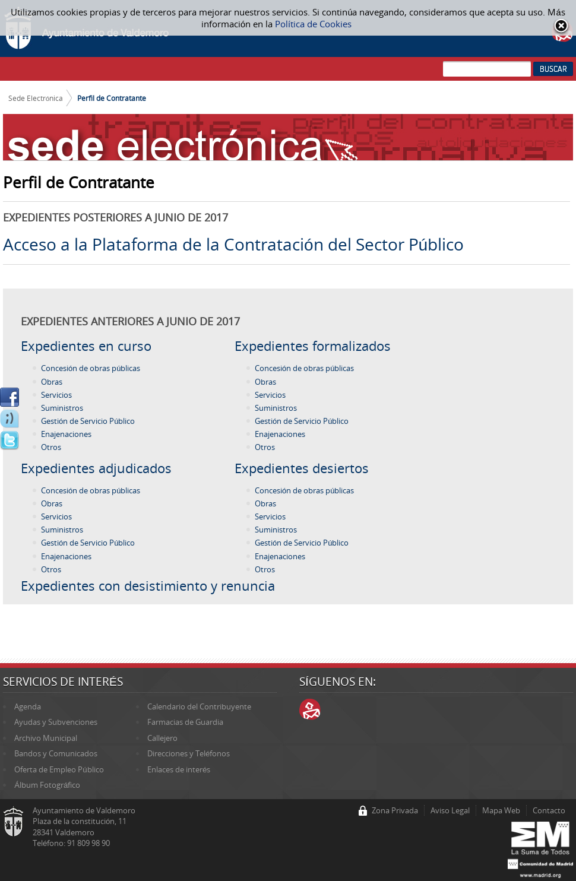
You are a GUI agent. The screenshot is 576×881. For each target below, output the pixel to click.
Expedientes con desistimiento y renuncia (148, 585)
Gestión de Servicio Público (88, 421)
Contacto (549, 810)
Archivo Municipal (45, 738)
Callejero (162, 738)
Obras (51, 381)
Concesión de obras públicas (90, 368)
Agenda (27, 706)
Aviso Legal (450, 810)
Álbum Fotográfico (47, 784)
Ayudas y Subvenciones (55, 722)
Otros (51, 447)
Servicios (56, 394)
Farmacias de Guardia (185, 722)
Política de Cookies (313, 24)
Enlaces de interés (178, 769)
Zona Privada (395, 810)
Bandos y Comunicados (55, 753)
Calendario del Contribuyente (199, 706)
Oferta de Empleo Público (58, 769)
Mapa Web (501, 810)
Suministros (62, 408)
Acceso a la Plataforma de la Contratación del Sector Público (233, 244)
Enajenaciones (66, 434)
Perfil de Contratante (111, 98)
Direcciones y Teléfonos (188, 753)
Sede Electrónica (36, 98)
